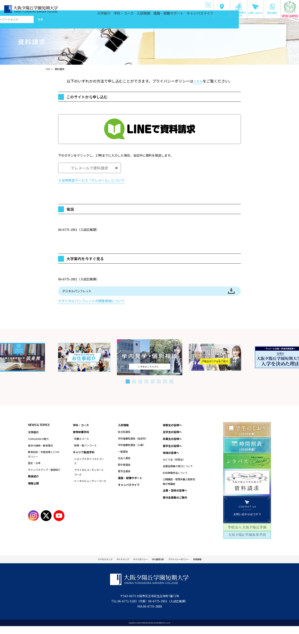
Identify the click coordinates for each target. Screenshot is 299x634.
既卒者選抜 (124, 471)
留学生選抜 (124, 478)
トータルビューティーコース (90, 488)
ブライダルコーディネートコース (89, 480)
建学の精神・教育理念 (40, 452)
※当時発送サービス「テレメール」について (91, 180)
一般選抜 (123, 458)
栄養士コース (81, 446)
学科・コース (121, 14)
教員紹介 (34, 483)
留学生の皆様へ (159, 4)
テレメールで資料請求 (89, 168)
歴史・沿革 (34, 470)
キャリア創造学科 (84, 459)
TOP (48, 69)
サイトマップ (114, 566)
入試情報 (142, 14)
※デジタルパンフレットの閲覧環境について (91, 307)
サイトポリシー (137, 566)
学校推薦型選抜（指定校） (133, 445)
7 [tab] (165, 388)
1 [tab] (128, 388)
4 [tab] (146, 388)
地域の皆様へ (176, 4)
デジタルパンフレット (87, 294)
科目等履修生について (175, 481)
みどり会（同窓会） (174, 467)
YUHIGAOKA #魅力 (38, 445)
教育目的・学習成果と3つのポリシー (43, 461)
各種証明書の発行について (178, 474)
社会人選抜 (124, 465)
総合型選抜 (124, 438)
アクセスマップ (91, 566)
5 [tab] (153, 388)
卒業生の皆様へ (142, 4)
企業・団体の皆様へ (194, 4)
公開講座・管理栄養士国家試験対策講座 (179, 490)
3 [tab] (140, 388)
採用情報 (212, 566)
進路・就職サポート (167, 14)
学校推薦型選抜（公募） (131, 451)
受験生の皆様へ (107, 4)
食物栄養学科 (81, 439)
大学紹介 (101, 14)
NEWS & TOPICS (38, 431)
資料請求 (272, 9)
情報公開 (34, 490)
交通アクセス (221, 9)
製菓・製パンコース (85, 452)
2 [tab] (134, 388)
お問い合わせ (255, 9)
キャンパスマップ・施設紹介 (44, 476)
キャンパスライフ (198, 14)
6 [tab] (159, 388)
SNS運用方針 (160, 566)
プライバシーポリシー (187, 566)
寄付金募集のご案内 (238, 10)
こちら (197, 81)
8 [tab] (171, 388)
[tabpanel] (149, 363)
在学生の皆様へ (124, 4)
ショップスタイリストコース (89, 468)
